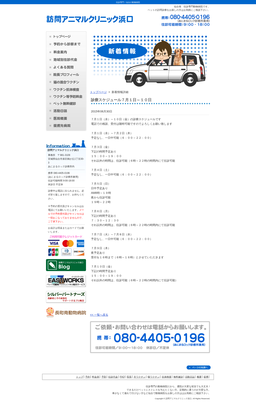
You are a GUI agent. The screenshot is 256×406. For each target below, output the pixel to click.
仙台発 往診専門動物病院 (188, 6)
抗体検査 (166, 376)
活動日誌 (190, 376)
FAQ (122, 376)
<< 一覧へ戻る (99, 314)
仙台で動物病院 (156, 393)
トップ (79, 376)
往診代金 (113, 376)
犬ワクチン (140, 376)
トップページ (98, 92)
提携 (206, 376)
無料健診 (178, 376)
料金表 (95, 376)
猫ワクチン (154, 376)
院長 (129, 376)
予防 (103, 376)
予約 (87, 376)
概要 (199, 376)
